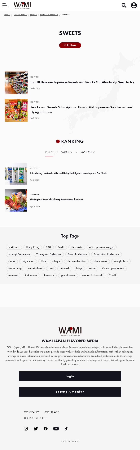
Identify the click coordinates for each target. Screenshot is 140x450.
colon (92, 268)
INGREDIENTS (20, 14)
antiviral (13, 275)
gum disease (68, 275)
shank (11, 261)
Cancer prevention (113, 268)
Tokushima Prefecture (107, 254)
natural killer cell (92, 275)
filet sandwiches (76, 261)
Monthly (88, 152)
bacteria (49, 275)
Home (7, 14)
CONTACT (52, 412)
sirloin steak (100, 261)
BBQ (48, 247)
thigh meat (28, 261)
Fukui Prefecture (77, 254)
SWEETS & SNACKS (49, 14)
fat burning (15, 268)
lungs (79, 268)
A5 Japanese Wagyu (101, 247)
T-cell (112, 275)
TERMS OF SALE (35, 418)
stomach (65, 268)
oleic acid (77, 247)
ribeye (56, 261)
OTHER (33, 14)
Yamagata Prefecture (49, 254)
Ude (43, 261)
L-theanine (31, 275)
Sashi (61, 247)
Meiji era (14, 247)
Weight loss (121, 261)
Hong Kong (33, 247)
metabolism (35, 268)
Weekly (66, 152)
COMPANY (31, 412)
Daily (49, 152)
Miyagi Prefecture (19, 254)
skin (51, 268)
